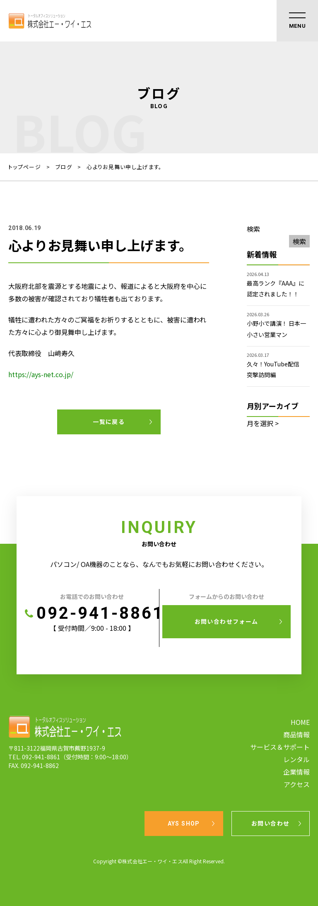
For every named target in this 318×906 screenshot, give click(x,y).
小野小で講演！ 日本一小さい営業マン (276, 328)
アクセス (297, 784)
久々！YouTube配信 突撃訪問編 (276, 369)
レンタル (296, 759)
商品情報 (296, 734)
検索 (253, 229)
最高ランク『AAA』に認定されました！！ (275, 288)
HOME (300, 722)
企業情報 (296, 772)
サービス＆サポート (280, 747)
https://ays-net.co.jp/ (40, 374)
